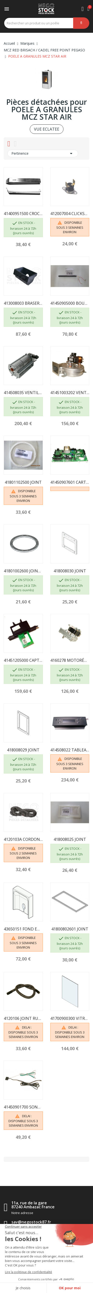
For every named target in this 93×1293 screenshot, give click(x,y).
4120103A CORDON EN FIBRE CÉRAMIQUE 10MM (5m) (23, 839)
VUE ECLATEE (46, 129)
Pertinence (42, 153)
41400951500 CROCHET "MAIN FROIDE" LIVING (23, 213)
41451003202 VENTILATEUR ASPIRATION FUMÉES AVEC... (70, 392)
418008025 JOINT (70, 839)
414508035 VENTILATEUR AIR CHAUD (23, 392)
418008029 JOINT (23, 749)
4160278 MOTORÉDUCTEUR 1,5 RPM (70, 660)
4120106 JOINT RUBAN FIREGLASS (23, 1018)
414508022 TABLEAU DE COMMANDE (70, 749)
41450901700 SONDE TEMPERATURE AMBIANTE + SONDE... (23, 1107)
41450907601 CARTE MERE (70, 482)
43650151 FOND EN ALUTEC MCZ (23, 928)
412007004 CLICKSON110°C (70, 213)
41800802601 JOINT (69, 928)
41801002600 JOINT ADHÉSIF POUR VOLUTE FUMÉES (23, 570)
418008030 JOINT (70, 570)
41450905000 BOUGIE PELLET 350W (70, 303)
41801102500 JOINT (23, 482)
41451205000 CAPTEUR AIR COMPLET (23, 660)
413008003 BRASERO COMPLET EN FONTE (23, 303)
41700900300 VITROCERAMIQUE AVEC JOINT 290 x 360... (70, 1018)
